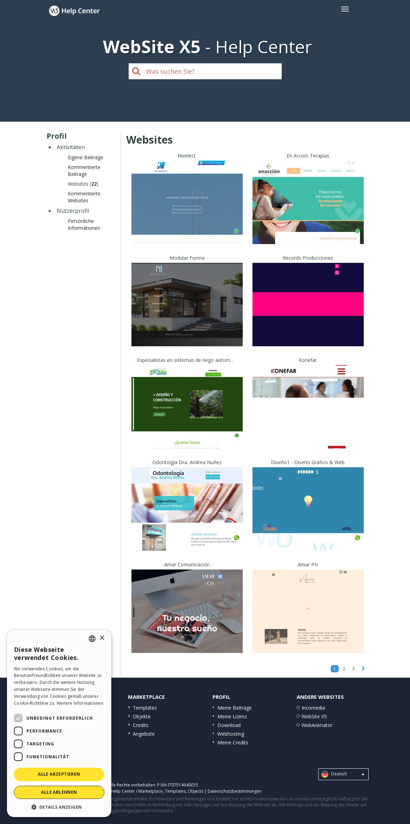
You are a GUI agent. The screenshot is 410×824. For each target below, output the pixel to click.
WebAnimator (317, 725)
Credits (140, 725)
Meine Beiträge (234, 707)
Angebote (144, 733)
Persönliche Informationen (84, 224)
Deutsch (342, 774)
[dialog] (59, 723)
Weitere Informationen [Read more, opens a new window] (80, 703)
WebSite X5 (314, 716)
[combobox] (92, 638)
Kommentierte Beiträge (84, 170)
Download (229, 725)
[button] (59, 806)
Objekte (142, 716)
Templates (145, 707)
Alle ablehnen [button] (59, 792)
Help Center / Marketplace (137, 791)
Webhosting (230, 733)
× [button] (101, 638)
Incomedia (313, 707)
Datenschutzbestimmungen (235, 791)
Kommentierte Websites (84, 197)
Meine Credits (232, 742)
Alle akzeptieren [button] (59, 774)
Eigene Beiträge (85, 157)
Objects (195, 791)
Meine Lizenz (232, 716)
